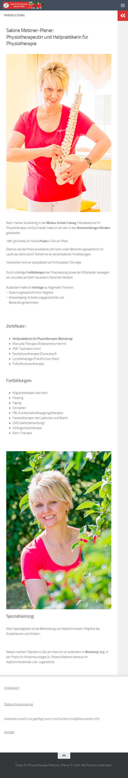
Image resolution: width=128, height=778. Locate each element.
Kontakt (9, 732)
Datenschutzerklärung (18, 704)
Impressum (11, 688)
